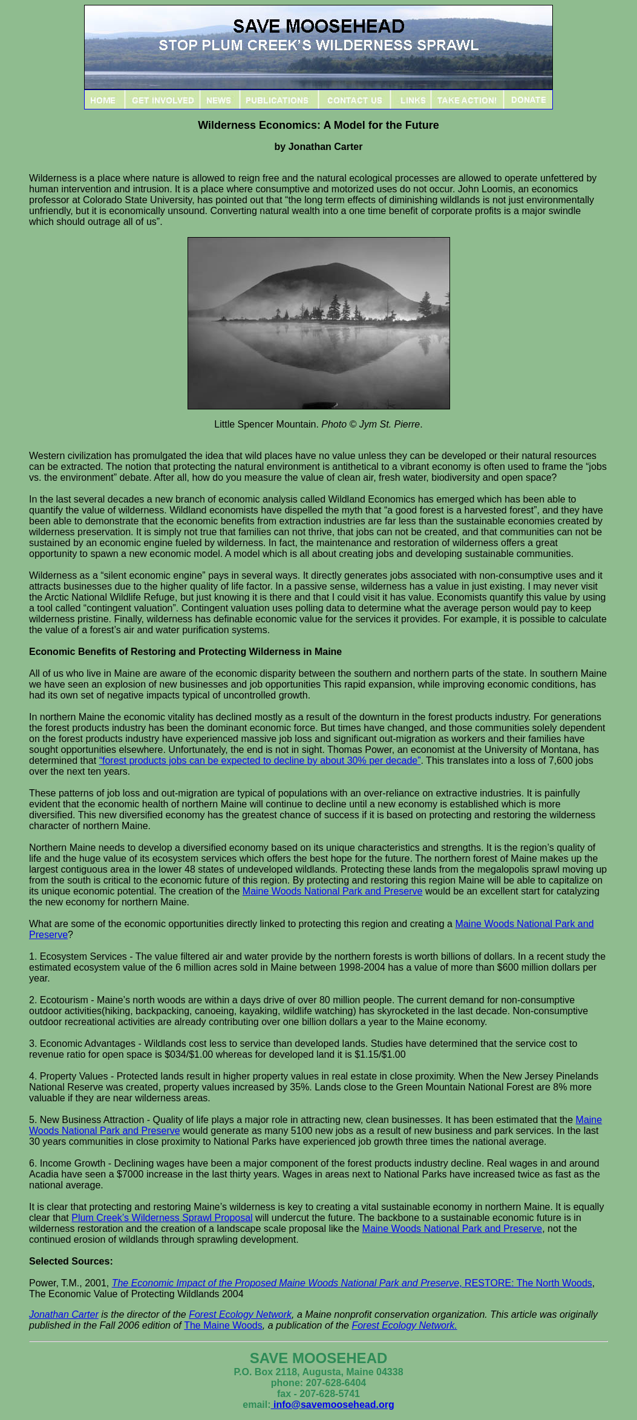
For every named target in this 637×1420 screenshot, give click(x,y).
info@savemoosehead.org (332, 1404)
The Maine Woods (223, 1325)
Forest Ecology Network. (404, 1325)
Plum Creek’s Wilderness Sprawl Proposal (161, 1218)
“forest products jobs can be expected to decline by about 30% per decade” (260, 760)
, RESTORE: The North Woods (352, 1283)
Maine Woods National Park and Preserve (333, 891)
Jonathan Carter (64, 1314)
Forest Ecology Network (240, 1314)
